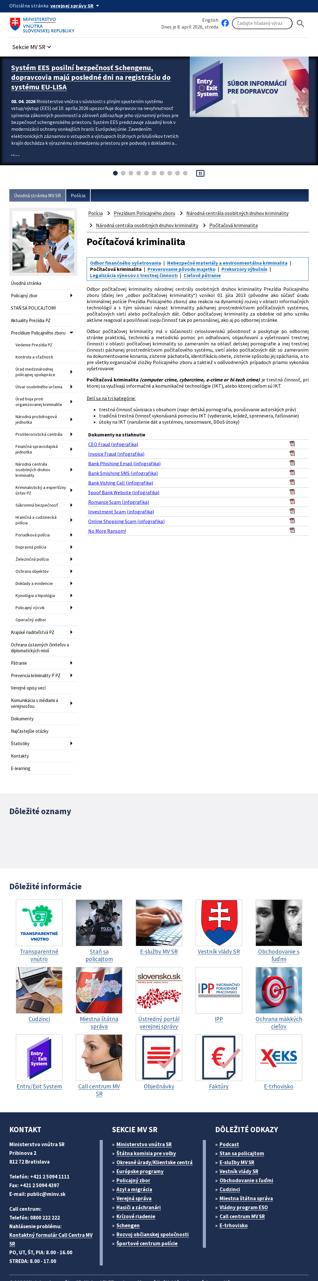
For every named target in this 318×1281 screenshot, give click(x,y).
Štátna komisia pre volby (148, 1123)
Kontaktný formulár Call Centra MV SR (52, 1209)
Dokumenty (22, 693)
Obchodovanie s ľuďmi (249, 1150)
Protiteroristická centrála (39, 425)
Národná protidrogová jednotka (36, 412)
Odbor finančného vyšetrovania (127, 262)
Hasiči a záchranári (141, 1177)
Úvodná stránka (27, 283)
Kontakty (20, 728)
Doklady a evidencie (35, 565)
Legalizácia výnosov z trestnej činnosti (136, 273)
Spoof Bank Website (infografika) (124, 488)
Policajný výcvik (31, 588)
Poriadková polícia (33, 519)
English (210, 19)
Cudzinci (232, 1159)
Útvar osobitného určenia (40, 381)
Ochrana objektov (33, 553)
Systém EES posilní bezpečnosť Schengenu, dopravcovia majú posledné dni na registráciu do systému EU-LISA (92, 76)
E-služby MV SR (240, 1132)
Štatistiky (20, 716)
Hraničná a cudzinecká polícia (38, 505)
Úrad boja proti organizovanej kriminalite (39, 395)
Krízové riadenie (138, 1186)
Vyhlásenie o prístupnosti (208, 1252)
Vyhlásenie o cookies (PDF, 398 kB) (52, 1261)
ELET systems (125, 1252)
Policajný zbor (25, 295)
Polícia (83, 195)
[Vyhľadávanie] (262, 24)
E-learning (21, 740)
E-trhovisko (235, 1195)
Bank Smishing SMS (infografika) (124, 469)
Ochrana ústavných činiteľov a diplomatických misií (40, 626)
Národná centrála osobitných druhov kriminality (33, 458)
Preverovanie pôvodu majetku (183, 268)
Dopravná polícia (32, 530)
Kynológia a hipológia (36, 576)
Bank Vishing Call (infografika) (121, 479)
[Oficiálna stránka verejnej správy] (78, 5)
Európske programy (142, 1141)
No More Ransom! (108, 527)
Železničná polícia (33, 542)
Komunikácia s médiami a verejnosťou (37, 678)
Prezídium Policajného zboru (40, 330)
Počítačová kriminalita (234, 225)
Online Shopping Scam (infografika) (127, 517)
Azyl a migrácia (137, 1159)
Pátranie (19, 640)
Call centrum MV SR (245, 1186)
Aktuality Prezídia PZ (32, 318)
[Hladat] (301, 23)
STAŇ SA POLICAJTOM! (36, 306)
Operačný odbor (31, 599)
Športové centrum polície (149, 1213)
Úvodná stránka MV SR (40, 195)
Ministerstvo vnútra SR (146, 1114)
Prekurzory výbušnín (248, 268)
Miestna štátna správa (248, 1168)
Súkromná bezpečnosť (37, 491)
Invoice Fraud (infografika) (117, 450)
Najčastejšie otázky (31, 705)
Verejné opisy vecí (30, 664)
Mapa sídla (159, 1252)
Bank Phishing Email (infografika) (124, 460)
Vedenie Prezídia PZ (35, 341)
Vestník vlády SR (241, 1141)
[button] (35, 45)
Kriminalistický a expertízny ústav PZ (35, 477)
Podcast (231, 1114)
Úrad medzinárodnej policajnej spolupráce (36, 367)
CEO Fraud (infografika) (114, 440)
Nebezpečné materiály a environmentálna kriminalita (232, 262)
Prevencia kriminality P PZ (38, 652)
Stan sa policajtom (244, 1123)
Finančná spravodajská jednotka (38, 439)
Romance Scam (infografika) (119, 498)
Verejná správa (136, 1168)
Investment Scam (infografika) (121, 508)
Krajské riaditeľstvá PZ (34, 611)
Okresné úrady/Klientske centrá (157, 1132)
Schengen (130, 1195)
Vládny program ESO (247, 1177)
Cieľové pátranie (206, 273)
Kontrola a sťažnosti (35, 353)
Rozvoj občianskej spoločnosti (156, 1204)
